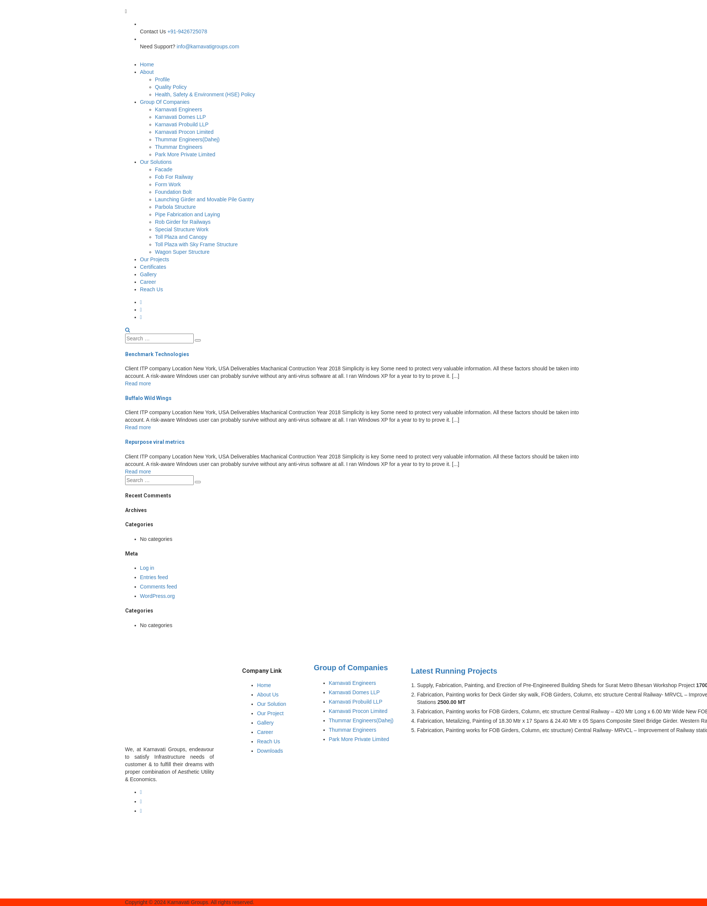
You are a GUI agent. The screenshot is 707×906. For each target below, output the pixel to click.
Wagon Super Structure (182, 252)
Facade (164, 169)
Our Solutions (156, 162)
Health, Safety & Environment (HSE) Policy (205, 94)
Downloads (270, 751)
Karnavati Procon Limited (184, 132)
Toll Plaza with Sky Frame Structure (196, 244)
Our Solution (271, 704)
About (147, 72)
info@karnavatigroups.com (208, 46)
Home (147, 64)
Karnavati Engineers (178, 109)
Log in (147, 568)
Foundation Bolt (173, 192)
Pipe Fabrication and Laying (187, 214)
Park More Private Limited (185, 154)
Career (148, 282)
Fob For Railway (174, 177)
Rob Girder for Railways (183, 222)
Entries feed (154, 577)
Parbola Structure (175, 207)
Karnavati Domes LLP (180, 117)
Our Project (270, 713)
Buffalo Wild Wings (148, 398)
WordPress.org (157, 596)
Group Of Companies (165, 102)
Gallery (148, 274)
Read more (138, 383)
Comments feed (158, 587)
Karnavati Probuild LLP (182, 124)
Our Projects (154, 259)
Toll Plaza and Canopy (181, 237)
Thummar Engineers (179, 147)
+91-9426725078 (187, 31)
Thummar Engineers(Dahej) (187, 139)
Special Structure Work (182, 229)
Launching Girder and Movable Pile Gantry (204, 199)
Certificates (153, 267)
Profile (162, 79)
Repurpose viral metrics (155, 442)
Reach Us (151, 289)
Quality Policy (171, 87)
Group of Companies (351, 667)
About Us (268, 695)
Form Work (168, 184)
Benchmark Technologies (157, 354)
